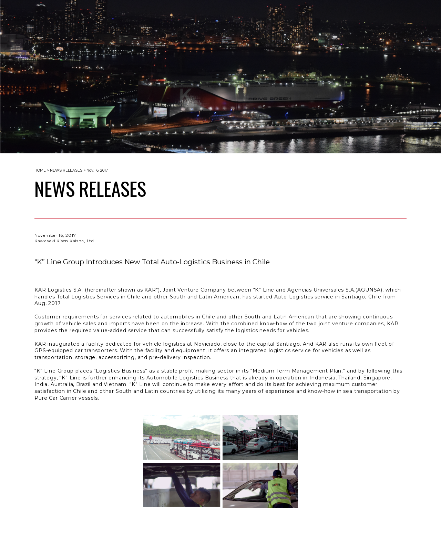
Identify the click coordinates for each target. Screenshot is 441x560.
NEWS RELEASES (66, 170)
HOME (40, 170)
